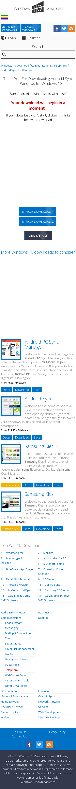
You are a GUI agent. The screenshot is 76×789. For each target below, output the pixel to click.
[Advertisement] (38, 163)
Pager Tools (12, 664)
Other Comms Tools (17, 680)
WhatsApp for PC (16, 553)
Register (34, 38)
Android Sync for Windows (17, 70)
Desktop (43, 618)
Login (12, 38)
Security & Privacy (12, 707)
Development (9, 691)
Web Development (49, 712)
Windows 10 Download (15, 65)
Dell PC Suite (52, 584)
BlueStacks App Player (20, 569)
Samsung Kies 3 (41, 446)
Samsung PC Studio (57, 590)
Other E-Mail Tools (16, 686)
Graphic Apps (46, 696)
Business (44, 612)
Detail (7, 390)
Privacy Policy (56, 732)
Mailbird (48, 553)
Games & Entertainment (15, 696)
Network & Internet (49, 701)
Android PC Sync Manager (42, 344)
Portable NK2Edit (18, 584)
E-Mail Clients (13, 643)
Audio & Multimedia (13, 612)
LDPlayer (48, 579)
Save (37, 390)
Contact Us (19, 736)
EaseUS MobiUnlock (18, 579)
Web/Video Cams (15, 675)
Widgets (6, 717)
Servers (43, 707)
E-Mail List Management (19, 649)
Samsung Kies (39, 494)
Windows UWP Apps (50, 717)
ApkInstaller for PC (54, 558)
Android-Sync (38, 398)
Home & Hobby (10, 701)
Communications (41, 65)
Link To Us (19, 732)
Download (22, 390)
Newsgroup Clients (16, 659)
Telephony (60, 65)
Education (44, 691)
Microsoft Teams (53, 564)
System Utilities (10, 712)
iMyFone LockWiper (19, 590)
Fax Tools (11, 654)
